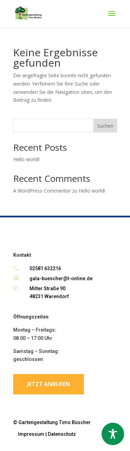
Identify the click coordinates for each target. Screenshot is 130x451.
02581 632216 (45, 268)
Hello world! (26, 159)
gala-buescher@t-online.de (61, 278)
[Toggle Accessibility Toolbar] (113, 434)
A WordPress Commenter (42, 190)
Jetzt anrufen (48, 384)
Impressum (31, 434)
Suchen (105, 125)
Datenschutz (62, 434)
